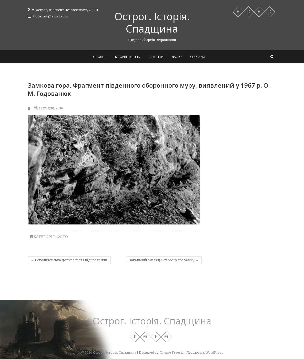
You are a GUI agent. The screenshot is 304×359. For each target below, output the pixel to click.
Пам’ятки (156, 57)
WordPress (214, 352)
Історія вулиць (127, 57)
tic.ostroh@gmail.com (48, 16)
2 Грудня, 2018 (48, 108)
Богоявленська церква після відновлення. (69, 260)
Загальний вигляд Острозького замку (164, 260)
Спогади (197, 57)
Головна (99, 57)
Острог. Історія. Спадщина (152, 22)
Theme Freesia (172, 352)
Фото (177, 57)
